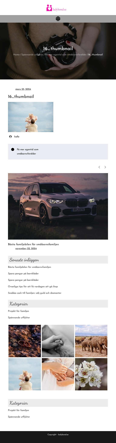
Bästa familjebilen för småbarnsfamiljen (33, 244)
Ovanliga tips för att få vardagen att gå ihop (33, 286)
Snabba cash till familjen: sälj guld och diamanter (34, 293)
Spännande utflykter (19, 317)
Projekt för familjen (18, 311)
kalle (16, 137)
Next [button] (105, 167)
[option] (58, 212)
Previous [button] (99, 167)
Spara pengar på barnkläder (23, 273)
